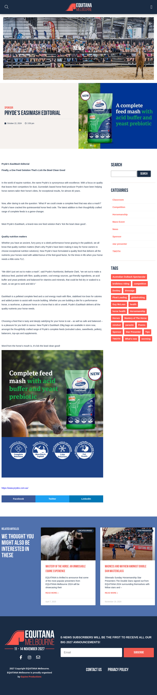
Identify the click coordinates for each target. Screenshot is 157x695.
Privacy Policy (118, 670)
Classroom (118, 200)
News (115, 229)
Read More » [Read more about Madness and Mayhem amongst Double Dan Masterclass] (111, 593)
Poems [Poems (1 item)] (141, 325)
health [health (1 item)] (133, 304)
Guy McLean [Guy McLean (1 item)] (119, 304)
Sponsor (9, 107)
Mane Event (119, 222)
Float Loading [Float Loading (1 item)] (120, 297)
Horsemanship (120, 214)
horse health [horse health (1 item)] (119, 311)
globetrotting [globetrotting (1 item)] (138, 297)
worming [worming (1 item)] (145, 339)
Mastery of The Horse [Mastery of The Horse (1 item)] (135, 318)
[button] (18, 498)
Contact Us (94, 670)
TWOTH (116, 251)
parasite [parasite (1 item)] (129, 325)
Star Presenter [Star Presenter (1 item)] (133, 332)
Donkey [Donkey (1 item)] (116, 290)
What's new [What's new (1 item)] (131, 339)
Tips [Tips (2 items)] (147, 332)
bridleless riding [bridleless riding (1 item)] (121, 283)
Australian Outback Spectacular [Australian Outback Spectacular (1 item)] (129, 277)
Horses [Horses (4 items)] (116, 318)
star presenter (120, 244)
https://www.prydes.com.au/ (15, 488)
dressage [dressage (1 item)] (129, 290)
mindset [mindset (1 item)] (117, 325)
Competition (119, 207)
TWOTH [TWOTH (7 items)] (116, 339)
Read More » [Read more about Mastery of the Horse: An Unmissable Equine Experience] (52, 593)
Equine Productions (31, 676)
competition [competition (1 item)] (140, 283)
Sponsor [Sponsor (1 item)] (117, 332)
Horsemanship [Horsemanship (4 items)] (137, 311)
